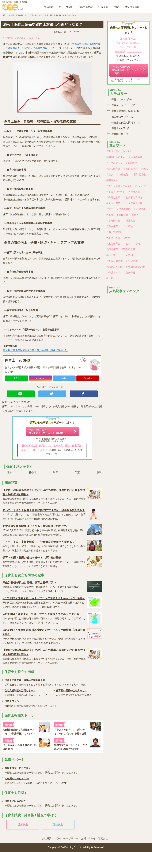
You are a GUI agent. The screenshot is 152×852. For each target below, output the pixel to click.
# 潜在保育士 (113, 226)
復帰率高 (58, 445)
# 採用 (109, 209)
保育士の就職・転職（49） (125, 111)
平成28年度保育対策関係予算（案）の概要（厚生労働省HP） (35, 350)
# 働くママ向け (114, 232)
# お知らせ (112, 278)
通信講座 (58, 824)
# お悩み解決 (135, 157)
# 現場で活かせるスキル (119, 151)
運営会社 (103, 838)
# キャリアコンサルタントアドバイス (126, 186)
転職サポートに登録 (109, 7)
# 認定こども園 (114, 266)
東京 (9, 472)
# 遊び (109, 174)
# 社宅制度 (132, 261)
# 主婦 (129, 255)
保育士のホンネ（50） (123, 117)
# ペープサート (114, 255)
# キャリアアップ (115, 203)
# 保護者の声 (113, 272)
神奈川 (32, 472)
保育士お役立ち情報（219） (126, 122)
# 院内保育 (129, 272)
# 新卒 (135, 215)
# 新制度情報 (139, 174)
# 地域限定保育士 (135, 266)
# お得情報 (140, 209)
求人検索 (48, 7)
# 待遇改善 (20, 38)
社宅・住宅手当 (73, 445)
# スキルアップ (114, 163)
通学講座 (23, 824)
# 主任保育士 (113, 243)
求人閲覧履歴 (132, 7)
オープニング (40, 450)
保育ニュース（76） (122, 99)
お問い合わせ (88, 838)
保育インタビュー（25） (124, 105)
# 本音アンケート (115, 191)
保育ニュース (60, 32)
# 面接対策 (122, 215)
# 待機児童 (8, 38)
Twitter (64, 378)
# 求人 (144, 168)
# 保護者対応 (123, 209)
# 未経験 (128, 226)
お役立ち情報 (86, 7)
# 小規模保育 (113, 220)
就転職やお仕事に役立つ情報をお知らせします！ (31, 703)
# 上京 (109, 215)
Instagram (40, 378)
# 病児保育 (112, 249)
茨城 (99, 472)
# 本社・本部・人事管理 (119, 238)
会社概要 (46, 838)
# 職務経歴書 (128, 249)
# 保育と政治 (33, 38)
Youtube (88, 378)
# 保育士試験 (135, 203)
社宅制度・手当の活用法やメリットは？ (26, 692)
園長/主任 (26, 450)
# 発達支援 (129, 220)
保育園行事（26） (121, 134)
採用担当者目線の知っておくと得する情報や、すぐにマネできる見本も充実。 (46, 682)
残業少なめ (45, 445)
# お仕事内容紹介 (133, 197)
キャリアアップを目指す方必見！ (74, 692)
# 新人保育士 (113, 168)
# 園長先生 (112, 180)
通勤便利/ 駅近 (29, 445)
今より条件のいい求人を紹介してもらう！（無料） (46, 431)
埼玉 (55, 472)
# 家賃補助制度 (114, 261)
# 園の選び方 (131, 168)
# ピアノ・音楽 (132, 243)
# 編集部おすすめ (115, 157)
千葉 (77, 472)
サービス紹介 (66, 7)
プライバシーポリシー (66, 838)
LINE (16, 378)
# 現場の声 (132, 163)
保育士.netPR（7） (121, 128)
